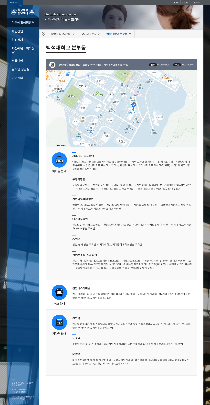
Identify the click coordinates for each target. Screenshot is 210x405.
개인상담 (17, 31)
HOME (176, 3)
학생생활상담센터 (22, 22)
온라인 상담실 (20, 69)
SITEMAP (195, 3)
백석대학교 (15, 2)
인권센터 (17, 78)
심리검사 (17, 39)
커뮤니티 (17, 60)
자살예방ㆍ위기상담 (22, 50)
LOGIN (185, 3)
